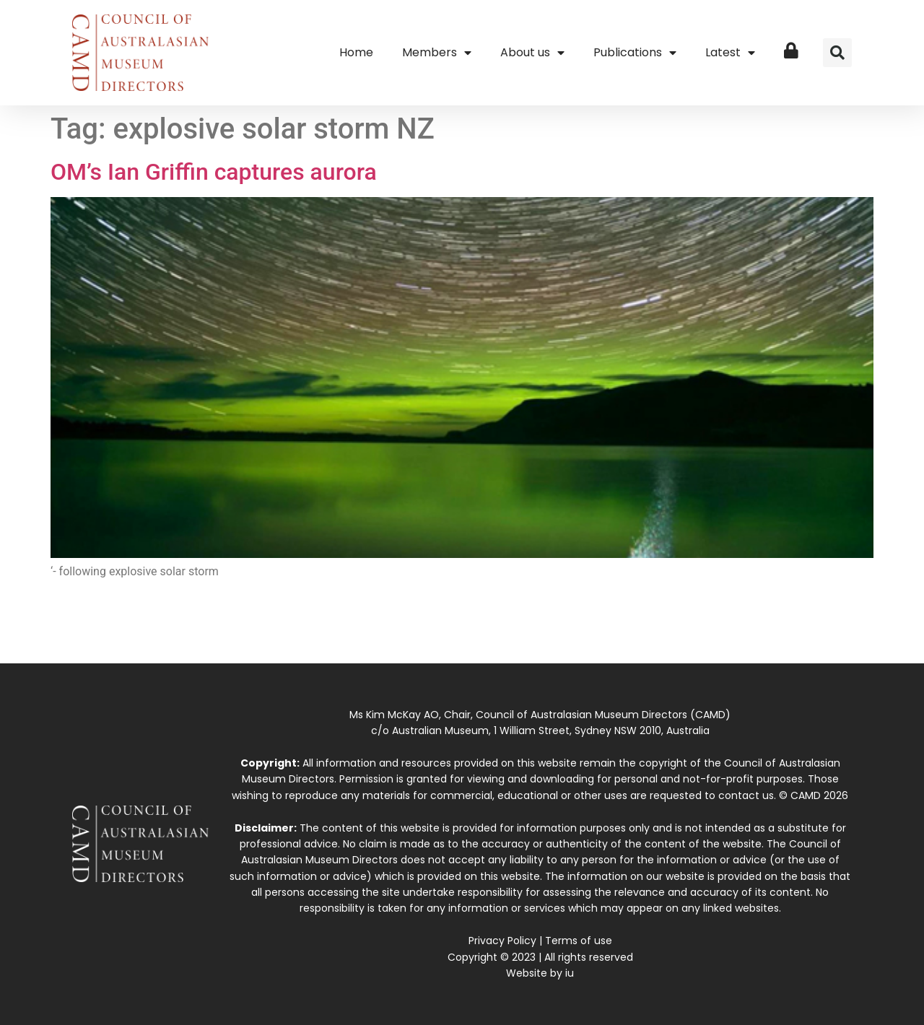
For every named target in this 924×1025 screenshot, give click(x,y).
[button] (837, 52)
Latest (730, 53)
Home (356, 52)
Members (436, 53)
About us (532, 53)
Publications (634, 53)
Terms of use (578, 940)
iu (569, 973)
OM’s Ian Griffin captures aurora (214, 172)
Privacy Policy (502, 940)
